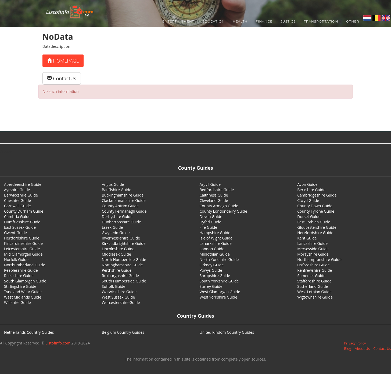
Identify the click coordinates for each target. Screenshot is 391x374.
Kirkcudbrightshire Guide (124, 243)
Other (352, 21)
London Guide (212, 248)
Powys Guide (211, 270)
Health (240, 21)
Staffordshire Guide (314, 281)
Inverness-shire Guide (121, 238)
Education (213, 21)
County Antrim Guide (120, 205)
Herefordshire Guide (315, 232)
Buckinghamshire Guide (123, 195)
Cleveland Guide (214, 200)
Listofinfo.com (57, 343)
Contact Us (382, 348)
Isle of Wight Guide (216, 238)
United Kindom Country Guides (227, 332)
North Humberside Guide (124, 259)
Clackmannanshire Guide (124, 200)
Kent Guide (307, 238)
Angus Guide (113, 184)
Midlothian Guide (215, 254)
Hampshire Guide (215, 232)
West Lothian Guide (314, 291)
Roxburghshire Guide (120, 275)
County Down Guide (314, 205)
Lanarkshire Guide (216, 243)
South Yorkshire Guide (219, 281)
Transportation (321, 21)
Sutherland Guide (312, 286)
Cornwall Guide (17, 205)
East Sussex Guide (20, 227)
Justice (288, 21)
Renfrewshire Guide (314, 270)
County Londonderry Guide (223, 211)
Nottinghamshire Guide (122, 264)
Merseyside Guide (313, 248)
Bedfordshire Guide (217, 189)
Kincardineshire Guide (23, 243)
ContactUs (61, 78)
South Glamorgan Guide (25, 281)
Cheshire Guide (17, 200)
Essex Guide (112, 227)
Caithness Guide (214, 195)
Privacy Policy (355, 343)
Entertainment (178, 21)
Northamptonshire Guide (319, 259)
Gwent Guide (15, 232)
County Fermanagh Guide (124, 211)
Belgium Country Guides (123, 332)
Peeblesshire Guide (21, 270)
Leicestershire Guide (22, 248)
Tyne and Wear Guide (23, 291)
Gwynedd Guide (116, 232)
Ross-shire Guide (19, 275)
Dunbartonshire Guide (121, 221)
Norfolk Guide (16, 259)
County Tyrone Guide (315, 211)
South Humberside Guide (124, 281)
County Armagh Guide (219, 205)
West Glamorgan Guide (220, 291)
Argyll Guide (210, 184)
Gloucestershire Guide (316, 227)
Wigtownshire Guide (315, 297)
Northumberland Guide (24, 264)
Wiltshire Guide (17, 302)
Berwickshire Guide (21, 195)
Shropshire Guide (215, 275)
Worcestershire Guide (121, 302)
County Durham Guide (23, 211)
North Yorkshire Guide (219, 259)
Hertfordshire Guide (21, 238)
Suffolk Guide (113, 286)
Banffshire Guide (116, 189)
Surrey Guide (211, 286)
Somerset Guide (311, 275)
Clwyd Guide (308, 200)
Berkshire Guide (311, 189)
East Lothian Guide (313, 221)
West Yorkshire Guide (218, 297)
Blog (347, 348)
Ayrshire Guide (17, 189)
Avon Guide (307, 184)
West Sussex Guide (118, 297)
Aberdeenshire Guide (22, 184)
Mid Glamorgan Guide (23, 254)
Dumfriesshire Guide (22, 221)
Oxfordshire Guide (313, 264)
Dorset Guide (308, 216)
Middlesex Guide (116, 254)
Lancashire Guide (312, 243)
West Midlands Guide (22, 297)
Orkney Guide (212, 264)
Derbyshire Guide (117, 216)
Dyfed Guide (210, 221)
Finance (264, 21)
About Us (362, 348)
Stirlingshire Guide (20, 286)
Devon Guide (211, 216)
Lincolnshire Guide (118, 248)
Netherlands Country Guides (29, 332)
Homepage (63, 60)
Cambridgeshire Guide (316, 195)
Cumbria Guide (17, 216)
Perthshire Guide (116, 270)
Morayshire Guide (312, 254)
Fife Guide (208, 227)
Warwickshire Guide (119, 291)
